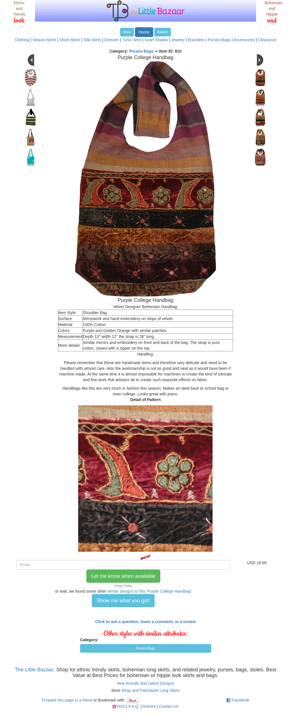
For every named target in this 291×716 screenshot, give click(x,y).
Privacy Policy (123, 586)
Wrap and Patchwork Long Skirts (151, 690)
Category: (89, 640)
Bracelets (196, 40)
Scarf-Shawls (156, 40)
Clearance (267, 40)
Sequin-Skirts (44, 40)
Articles (149, 706)
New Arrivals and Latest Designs (145, 683)
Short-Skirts (69, 40)
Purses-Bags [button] (145, 648)
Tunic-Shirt (131, 40)
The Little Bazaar (34, 670)
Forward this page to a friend (67, 700)
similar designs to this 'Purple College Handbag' (149, 591)
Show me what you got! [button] (123, 600)
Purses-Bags (219, 40)
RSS (121, 706)
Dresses (111, 40)
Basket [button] (162, 32)
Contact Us (168, 706)
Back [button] (127, 32)
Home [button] (144, 32)
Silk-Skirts (92, 40)
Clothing (22, 40)
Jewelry (177, 40)
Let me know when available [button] (123, 576)
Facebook (240, 700)
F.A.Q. (134, 706)
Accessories (244, 40)
